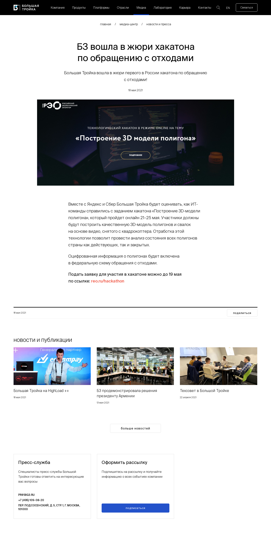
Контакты (204, 7)
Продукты (79, 7)
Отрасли (123, 7)
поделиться (242, 313)
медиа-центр (129, 24)
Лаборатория (163, 7)
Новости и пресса (158, 24)
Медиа (141, 7)
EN (228, 7)
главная (105, 24)
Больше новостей (135, 428)
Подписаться (135, 508)
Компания (58, 7)
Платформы (101, 7)
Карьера (184, 7)
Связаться (246, 7)
